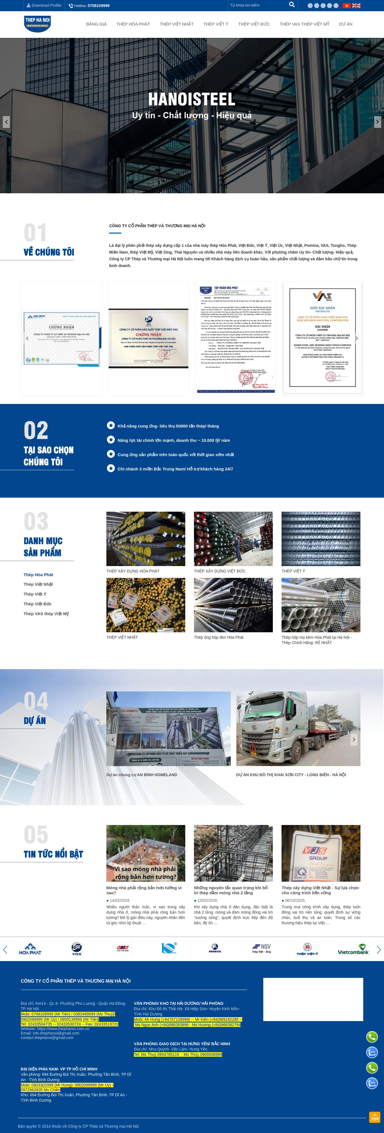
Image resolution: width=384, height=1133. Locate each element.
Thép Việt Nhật (177, 24)
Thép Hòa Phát (133, 24)
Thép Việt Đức (254, 24)
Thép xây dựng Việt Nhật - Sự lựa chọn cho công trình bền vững (320, 890)
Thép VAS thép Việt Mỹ (304, 24)
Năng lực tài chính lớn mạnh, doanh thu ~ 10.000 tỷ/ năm (174, 440)
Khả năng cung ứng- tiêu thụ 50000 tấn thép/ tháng (168, 426)
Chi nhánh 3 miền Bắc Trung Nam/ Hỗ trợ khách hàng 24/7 (175, 468)
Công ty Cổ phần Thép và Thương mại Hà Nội (157, 226)
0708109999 (98, 5)
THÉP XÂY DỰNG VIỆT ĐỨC (219, 571)
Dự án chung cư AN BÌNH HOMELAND (141, 775)
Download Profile (44, 5)
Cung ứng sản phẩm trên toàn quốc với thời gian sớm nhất (176, 454)
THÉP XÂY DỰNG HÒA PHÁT (132, 571)
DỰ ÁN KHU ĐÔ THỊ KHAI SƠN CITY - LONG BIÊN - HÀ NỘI (291, 775)
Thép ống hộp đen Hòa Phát (218, 637)
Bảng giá (96, 24)
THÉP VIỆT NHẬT (122, 637)
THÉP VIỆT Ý (293, 571)
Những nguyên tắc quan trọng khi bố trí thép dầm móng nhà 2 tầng (231, 890)
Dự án (346, 24)
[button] (27, 338)
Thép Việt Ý (216, 24)
